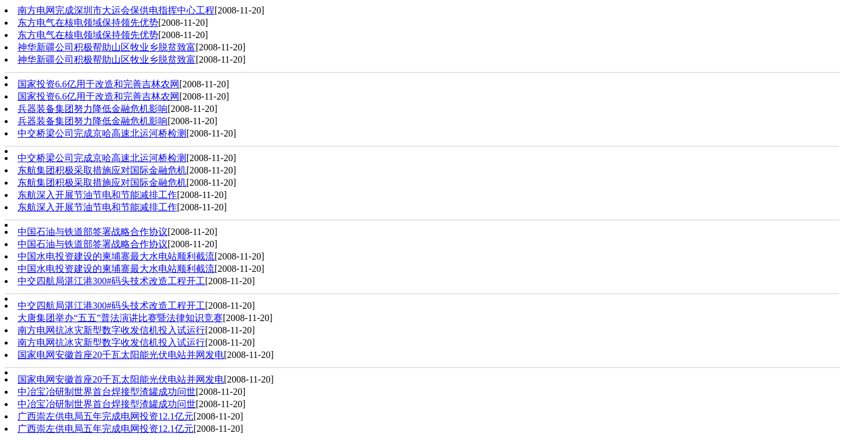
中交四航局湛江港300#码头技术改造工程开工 (111, 281)
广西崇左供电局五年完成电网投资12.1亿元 (105, 416)
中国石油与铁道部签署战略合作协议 (93, 232)
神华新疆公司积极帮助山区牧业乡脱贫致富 (107, 47)
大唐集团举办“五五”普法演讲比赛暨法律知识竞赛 (120, 318)
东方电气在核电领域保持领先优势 (88, 23)
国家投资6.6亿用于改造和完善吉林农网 (98, 84)
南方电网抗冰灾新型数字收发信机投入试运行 (111, 330)
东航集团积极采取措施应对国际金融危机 (102, 170)
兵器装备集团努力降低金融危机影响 (93, 109)
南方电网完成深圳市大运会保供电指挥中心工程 (116, 10)
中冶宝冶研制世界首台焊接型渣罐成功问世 (107, 392)
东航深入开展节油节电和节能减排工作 (97, 195)
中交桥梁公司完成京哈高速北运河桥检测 (102, 133)
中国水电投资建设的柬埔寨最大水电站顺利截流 (116, 256)
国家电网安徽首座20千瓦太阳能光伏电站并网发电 (121, 355)
